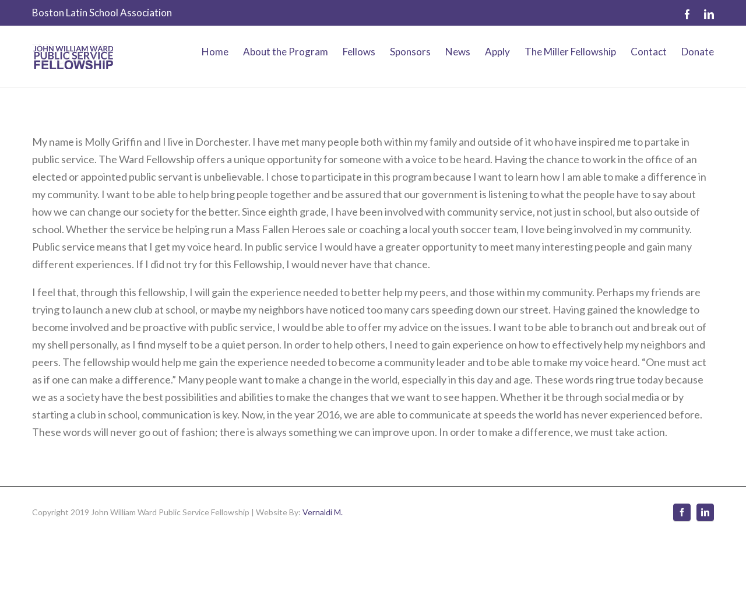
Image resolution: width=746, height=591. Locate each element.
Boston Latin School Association (102, 12)
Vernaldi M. (322, 512)
